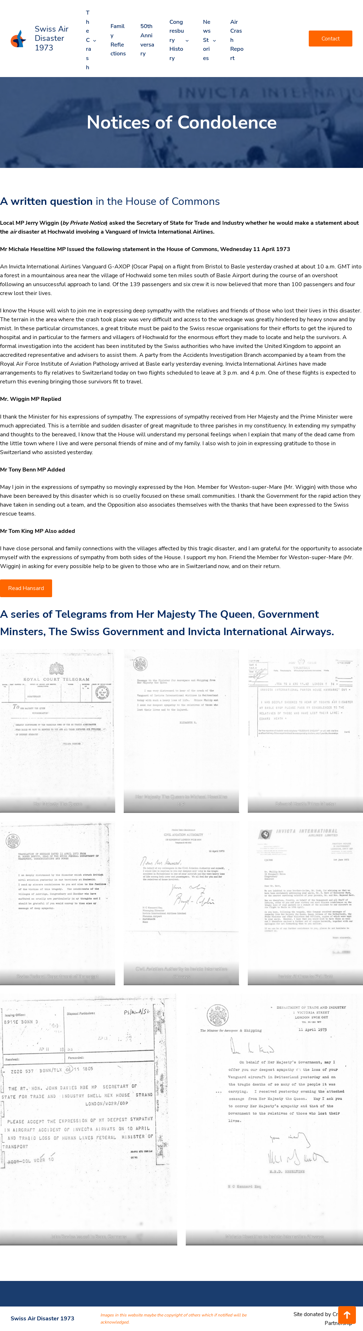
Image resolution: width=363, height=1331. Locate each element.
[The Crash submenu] (94, 40)
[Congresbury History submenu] (187, 40)
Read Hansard (26, 588)
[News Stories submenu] (214, 40)
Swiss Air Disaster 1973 (51, 38)
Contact (331, 38)
